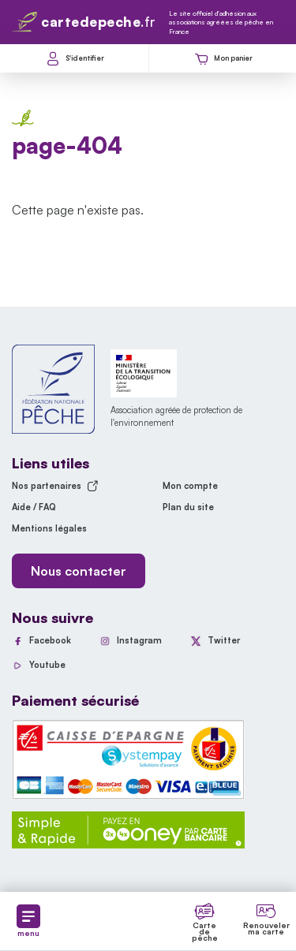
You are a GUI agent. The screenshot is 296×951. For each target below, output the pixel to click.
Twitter (224, 640)
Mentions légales (49, 528)
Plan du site (188, 507)
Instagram (139, 640)
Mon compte (190, 485)
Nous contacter (78, 571)
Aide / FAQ (34, 507)
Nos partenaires (55, 485)
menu (28, 921)
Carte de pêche (205, 931)
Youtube (47, 664)
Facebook (50, 640)
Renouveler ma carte (266, 928)
